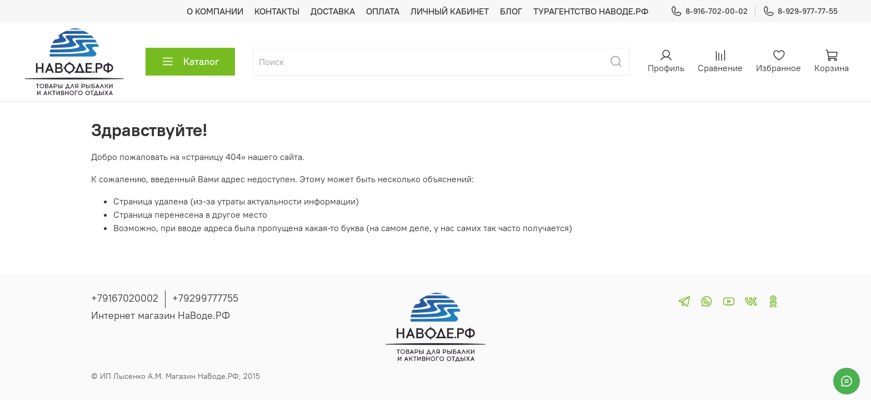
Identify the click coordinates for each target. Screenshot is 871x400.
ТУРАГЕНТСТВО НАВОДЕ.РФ (590, 11)
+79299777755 (205, 298)
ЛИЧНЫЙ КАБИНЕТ (450, 11)
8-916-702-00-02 (709, 11)
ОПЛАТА (382, 11)
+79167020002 (124, 298)
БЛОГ (511, 11)
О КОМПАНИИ (215, 11)
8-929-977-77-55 (800, 11)
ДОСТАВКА (333, 11)
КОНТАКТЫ (276, 11)
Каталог (190, 61)
